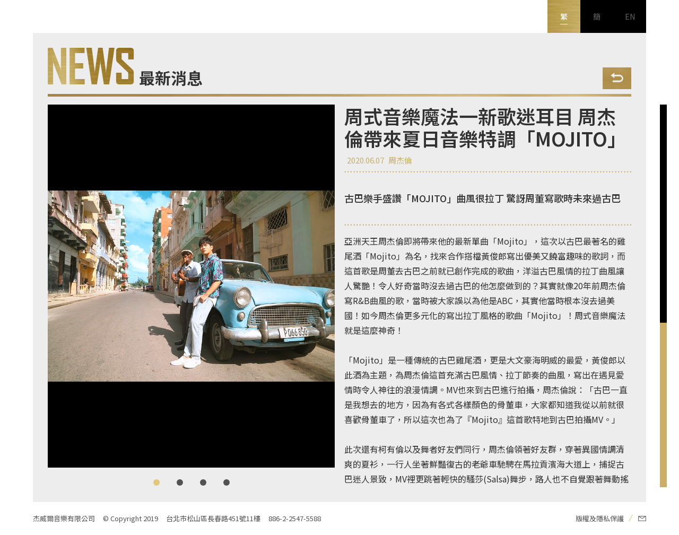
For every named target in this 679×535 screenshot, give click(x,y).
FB (16, 419)
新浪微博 (16, 485)
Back (617, 78)
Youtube (16, 452)
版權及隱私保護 (600, 518)
